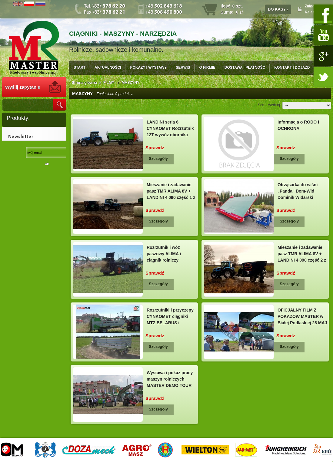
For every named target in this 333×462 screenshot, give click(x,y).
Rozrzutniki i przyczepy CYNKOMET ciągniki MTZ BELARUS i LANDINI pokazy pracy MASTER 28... (170, 323)
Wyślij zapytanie (22, 87)
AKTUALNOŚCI (108, 67)
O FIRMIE (207, 67)
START (79, 67)
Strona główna (84, 83)
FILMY (109, 83)
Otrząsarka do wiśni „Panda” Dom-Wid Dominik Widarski (298, 191)
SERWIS (183, 67)
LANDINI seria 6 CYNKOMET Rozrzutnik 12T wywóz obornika (170, 128)
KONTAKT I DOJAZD (292, 67)
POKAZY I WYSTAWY (148, 67)
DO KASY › (278, 9)
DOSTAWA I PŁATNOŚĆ (245, 67)
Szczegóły (158, 158)
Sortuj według (269, 105)
